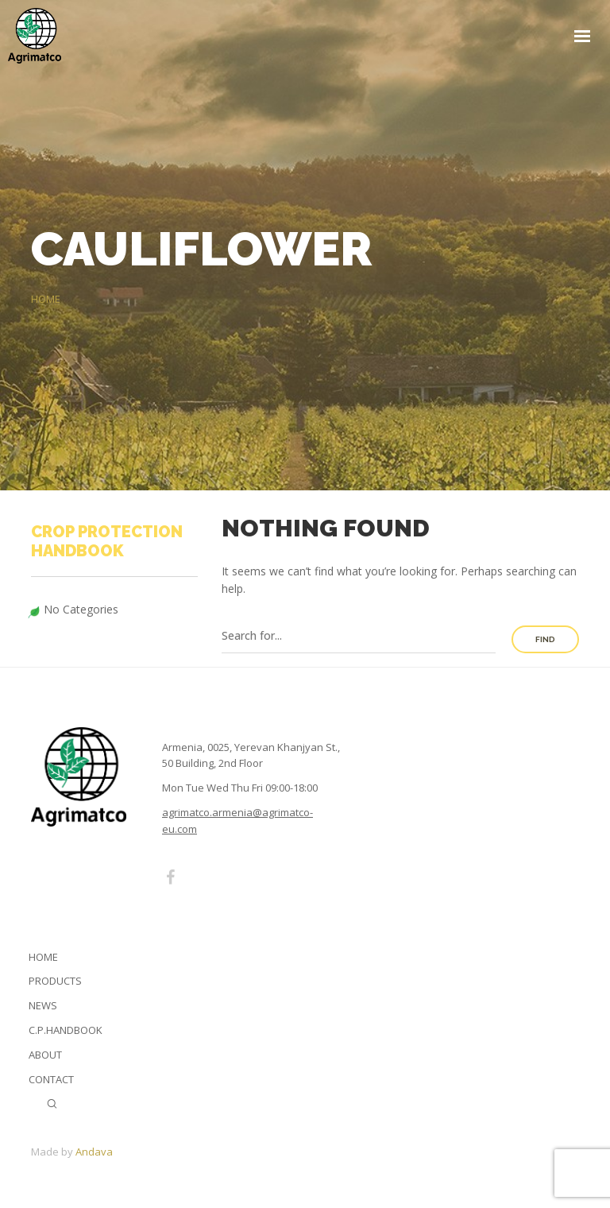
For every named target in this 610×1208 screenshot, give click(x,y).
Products (55, 981)
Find (545, 639)
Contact (51, 1079)
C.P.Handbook (65, 1030)
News (43, 1005)
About (45, 1054)
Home (43, 957)
